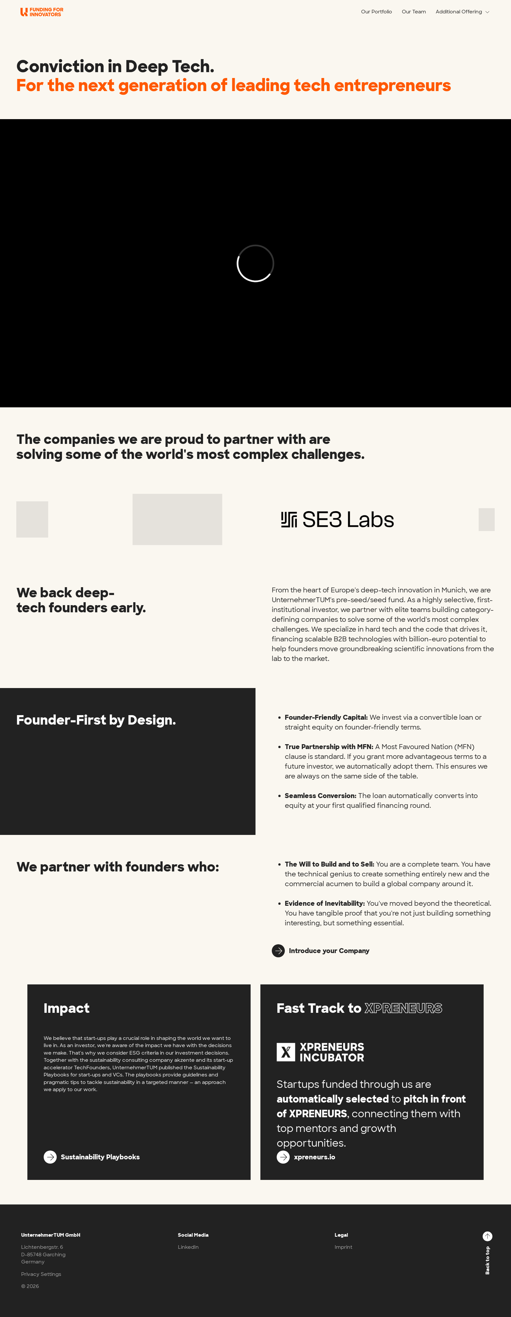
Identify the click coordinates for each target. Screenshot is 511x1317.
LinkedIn (188, 1247)
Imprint (343, 1247)
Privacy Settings (41, 1274)
